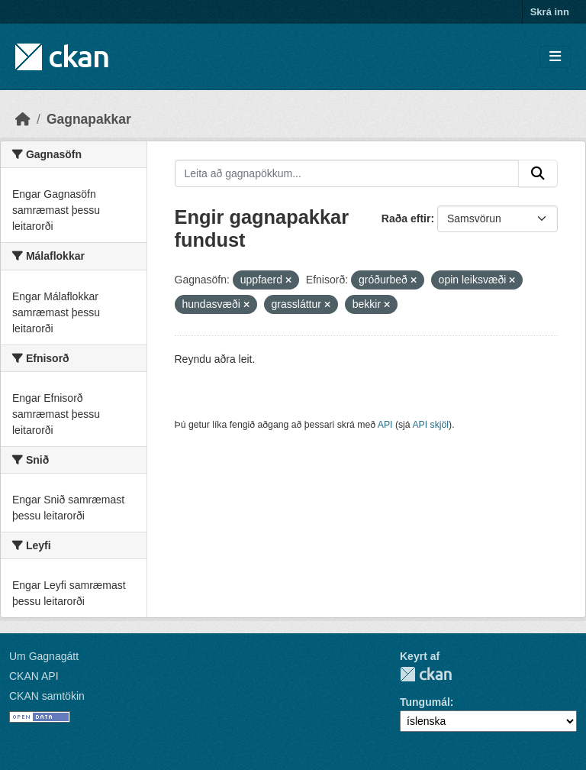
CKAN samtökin (47, 696)
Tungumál (425, 702)
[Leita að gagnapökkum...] (347, 173)
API (385, 424)
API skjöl (430, 424)
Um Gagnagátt (44, 656)
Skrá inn (549, 12)
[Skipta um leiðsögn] (555, 57)
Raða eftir (406, 218)
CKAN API (34, 676)
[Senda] (538, 173)
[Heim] (23, 119)
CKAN (426, 674)
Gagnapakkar (89, 119)
